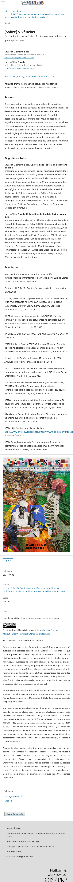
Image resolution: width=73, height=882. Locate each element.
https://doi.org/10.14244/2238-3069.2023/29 (32, 76)
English (8, 800)
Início (6, 11)
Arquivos (17, 11)
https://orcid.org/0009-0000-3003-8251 (19, 68)
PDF (9, 560)
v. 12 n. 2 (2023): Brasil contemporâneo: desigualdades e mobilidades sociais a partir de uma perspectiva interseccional (34, 15)
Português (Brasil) (13, 796)
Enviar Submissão (15, 814)
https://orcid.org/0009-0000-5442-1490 (19, 58)
